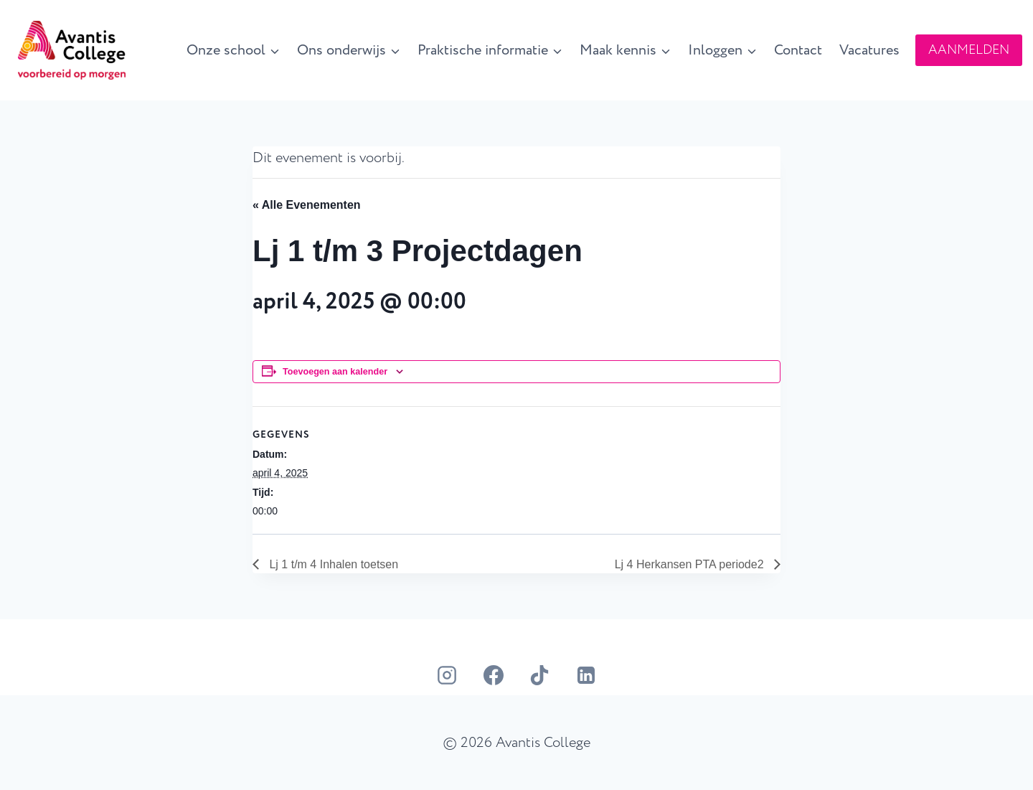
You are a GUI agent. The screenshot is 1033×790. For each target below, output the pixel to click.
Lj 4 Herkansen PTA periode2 (691, 564)
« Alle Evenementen (307, 205)
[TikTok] (539, 675)
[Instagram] (447, 675)
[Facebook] (493, 675)
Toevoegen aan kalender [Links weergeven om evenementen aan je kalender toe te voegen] (335, 372)
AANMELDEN (968, 50)
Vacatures (869, 50)
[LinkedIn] (586, 675)
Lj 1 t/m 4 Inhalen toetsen (332, 564)
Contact (798, 50)
